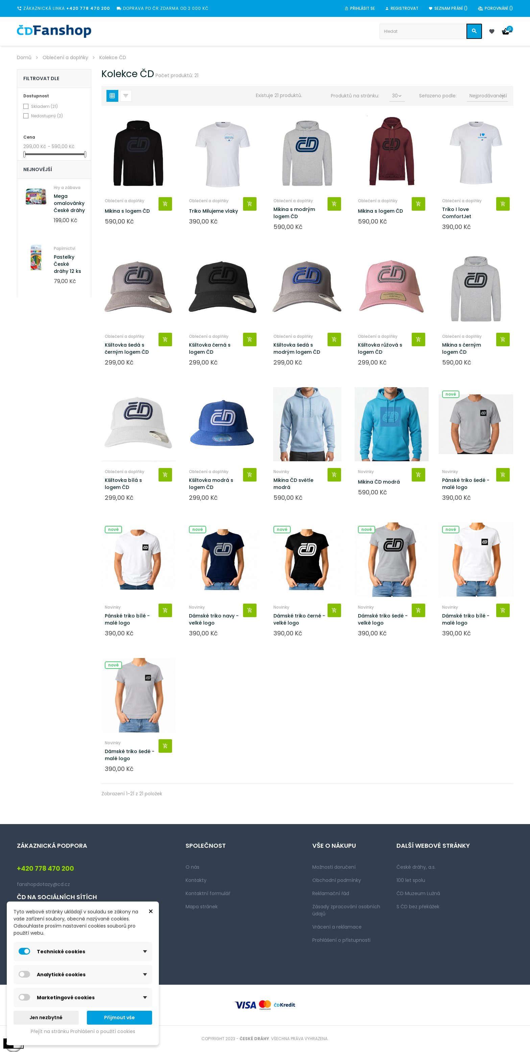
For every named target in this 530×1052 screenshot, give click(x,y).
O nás (192, 867)
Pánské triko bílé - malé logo (127, 619)
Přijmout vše (119, 1017)
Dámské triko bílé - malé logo (465, 619)
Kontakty (196, 880)
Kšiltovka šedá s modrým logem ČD (296, 348)
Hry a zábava (67, 187)
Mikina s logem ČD (127, 211)
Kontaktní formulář (208, 893)
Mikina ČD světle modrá (293, 484)
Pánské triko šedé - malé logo (465, 484)
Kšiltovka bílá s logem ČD (123, 484)
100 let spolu (410, 880)
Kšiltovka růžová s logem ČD (380, 348)
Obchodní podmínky (336, 880)
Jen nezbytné (46, 1017)
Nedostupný (47, 116)
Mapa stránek (202, 906)
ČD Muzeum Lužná (418, 893)
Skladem (44, 106)
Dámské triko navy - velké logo (214, 619)
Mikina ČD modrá (379, 481)
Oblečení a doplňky (124, 201)
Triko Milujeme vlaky (213, 211)
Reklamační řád (330, 893)
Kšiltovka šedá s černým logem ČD (127, 348)
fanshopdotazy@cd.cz (43, 884)
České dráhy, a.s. (416, 867)
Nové (450, 394)
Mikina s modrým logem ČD (294, 213)
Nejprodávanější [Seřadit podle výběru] (488, 95)
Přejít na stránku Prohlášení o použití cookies (83, 1031)
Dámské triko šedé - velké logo (383, 619)
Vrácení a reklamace (337, 927)
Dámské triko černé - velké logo (299, 619)
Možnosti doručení (334, 867)
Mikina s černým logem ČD (461, 348)
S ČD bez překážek (417, 906)
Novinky (281, 471)
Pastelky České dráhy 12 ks (67, 264)
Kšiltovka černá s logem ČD (210, 348)
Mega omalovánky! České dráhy (70, 203)
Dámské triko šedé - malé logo (129, 755)
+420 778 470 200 (88, 8)
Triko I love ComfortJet (456, 213)
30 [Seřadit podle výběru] (397, 95)
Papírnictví (64, 248)
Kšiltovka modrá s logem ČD (211, 484)
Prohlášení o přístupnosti (341, 940)
